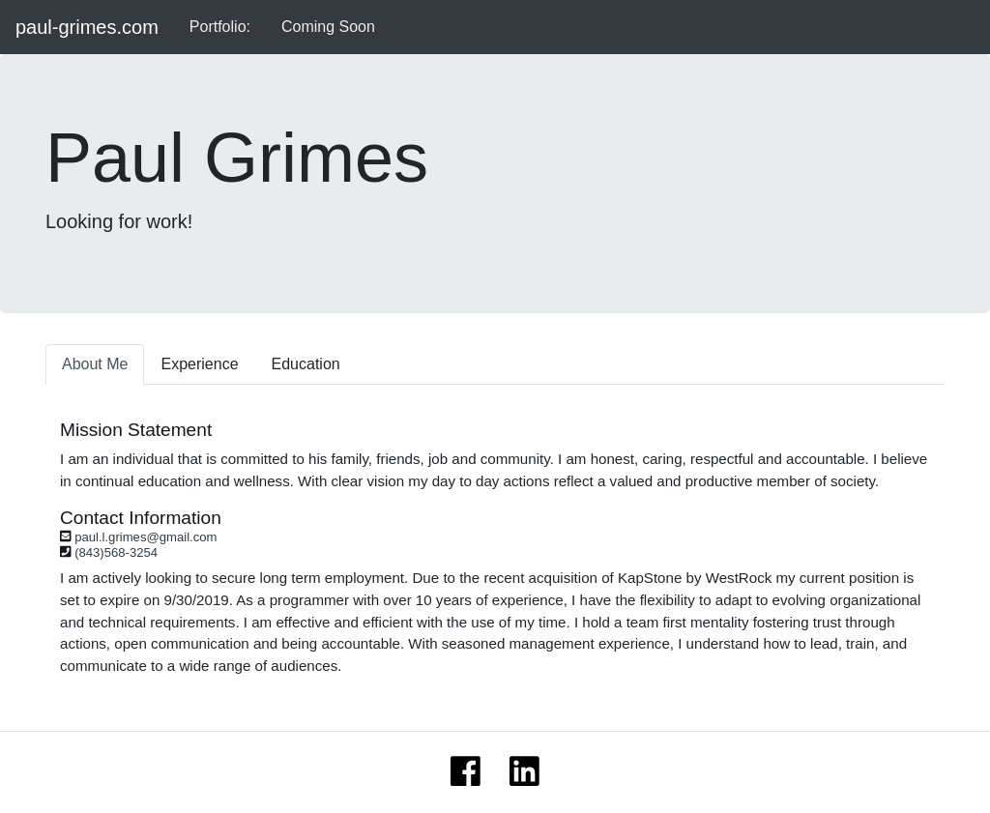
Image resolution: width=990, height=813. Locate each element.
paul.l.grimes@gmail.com (145, 537)
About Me (95, 364)
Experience (199, 364)
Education (306, 364)
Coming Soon (328, 26)
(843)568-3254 (116, 552)
